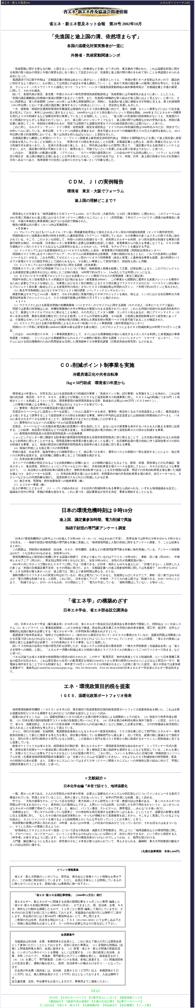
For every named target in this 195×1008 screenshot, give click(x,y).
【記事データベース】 (129, 1001)
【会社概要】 (126, 1005)
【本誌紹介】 (109, 1005)
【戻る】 (95, 990)
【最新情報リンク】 (130, 997)
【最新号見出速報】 (77, 1001)
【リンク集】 (144, 1005)
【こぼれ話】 (47, 1005)
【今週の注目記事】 (102, 1001)
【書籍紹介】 (56, 1001)
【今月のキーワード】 (73, 997)
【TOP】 (53, 997)
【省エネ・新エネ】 (68, 1005)
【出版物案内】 (91, 1005)
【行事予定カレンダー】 (102, 997)
